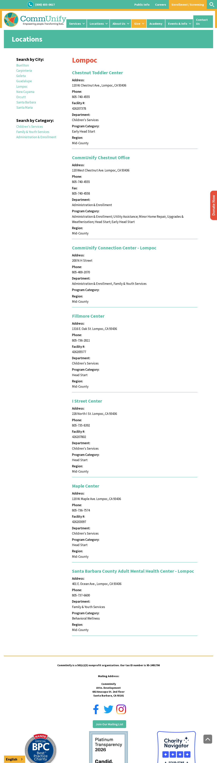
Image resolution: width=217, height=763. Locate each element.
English (11, 759)
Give (137, 23)
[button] (76, 23)
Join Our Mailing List (109, 724)
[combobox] (14, 759)
